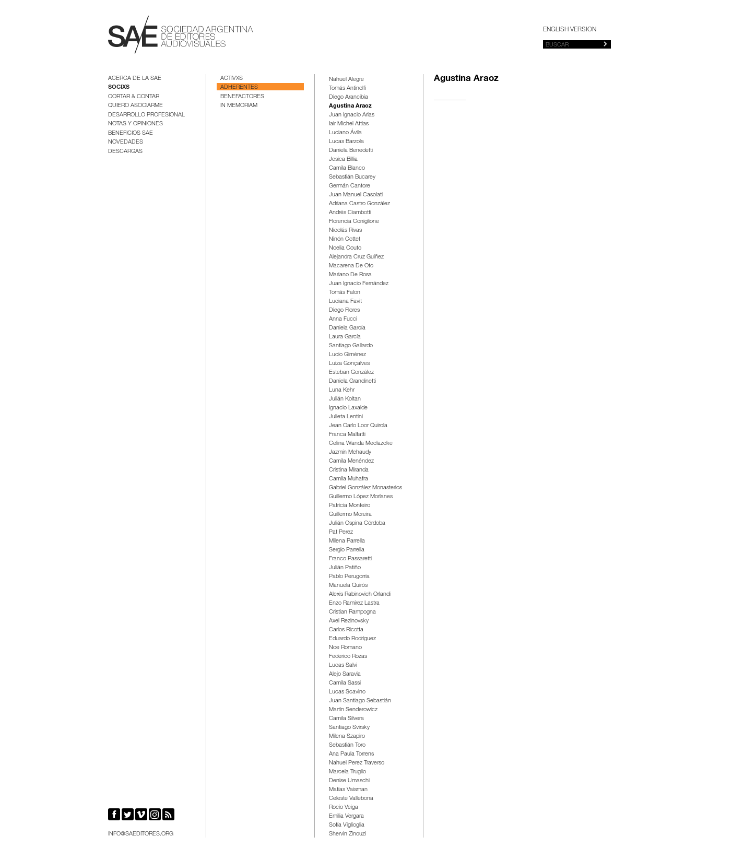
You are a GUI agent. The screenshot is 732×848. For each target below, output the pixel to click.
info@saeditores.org (140, 834)
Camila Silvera (346, 719)
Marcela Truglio (347, 772)
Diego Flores (344, 310)
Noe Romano (345, 648)
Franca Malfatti (347, 435)
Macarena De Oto (351, 266)
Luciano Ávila (345, 133)
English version (569, 30)
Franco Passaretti (350, 559)
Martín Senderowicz (353, 710)
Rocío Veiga (343, 807)
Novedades (125, 142)
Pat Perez (341, 532)
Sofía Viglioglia (346, 825)
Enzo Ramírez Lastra (354, 603)
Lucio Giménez (347, 355)
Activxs (231, 78)
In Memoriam (238, 106)
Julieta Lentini (346, 417)
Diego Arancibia (348, 97)
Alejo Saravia (345, 674)
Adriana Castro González (359, 204)
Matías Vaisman (348, 790)
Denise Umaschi (349, 781)
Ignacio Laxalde (348, 408)
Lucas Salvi (343, 665)
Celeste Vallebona (351, 799)
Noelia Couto (345, 248)
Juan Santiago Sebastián (360, 701)
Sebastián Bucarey (352, 177)
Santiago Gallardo (351, 346)
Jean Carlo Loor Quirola (358, 426)
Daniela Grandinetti (352, 381)
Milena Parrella (347, 541)
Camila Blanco (347, 168)
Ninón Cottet (344, 239)
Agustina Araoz (350, 106)
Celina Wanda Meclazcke (361, 443)
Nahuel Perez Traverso (356, 763)
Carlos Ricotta (346, 630)
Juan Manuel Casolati (356, 195)
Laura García (345, 337)
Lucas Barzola (346, 142)
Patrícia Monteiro (349, 506)
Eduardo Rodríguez (352, 639)
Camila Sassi (345, 683)
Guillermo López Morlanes (361, 497)
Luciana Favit (345, 301)
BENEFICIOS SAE (130, 133)
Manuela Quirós (348, 585)
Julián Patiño (345, 568)
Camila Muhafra (348, 479)
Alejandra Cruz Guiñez (356, 257)
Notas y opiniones (135, 124)
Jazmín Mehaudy (350, 452)
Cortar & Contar (133, 97)
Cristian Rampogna (352, 612)
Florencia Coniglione (354, 222)
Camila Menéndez (351, 461)
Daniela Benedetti (351, 151)
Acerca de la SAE (134, 78)
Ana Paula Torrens (351, 754)
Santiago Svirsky (349, 728)
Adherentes (239, 87)
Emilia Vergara (346, 816)
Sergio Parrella (346, 550)
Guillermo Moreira (350, 514)
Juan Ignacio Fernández (358, 284)
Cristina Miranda (349, 470)
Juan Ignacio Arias (351, 115)
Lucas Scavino (347, 692)
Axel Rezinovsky (349, 621)
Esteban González (351, 372)
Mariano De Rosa (350, 275)
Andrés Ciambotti (350, 213)
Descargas (125, 152)
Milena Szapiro (347, 736)
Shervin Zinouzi (347, 834)
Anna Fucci (343, 319)
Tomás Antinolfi (347, 88)
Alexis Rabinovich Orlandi (360, 594)
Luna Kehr (342, 390)
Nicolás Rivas (345, 230)
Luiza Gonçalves (349, 364)
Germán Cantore (349, 186)
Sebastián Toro (347, 745)
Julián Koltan (345, 399)
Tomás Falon (344, 293)
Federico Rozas (348, 656)
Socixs (118, 87)
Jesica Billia (343, 159)
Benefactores (242, 97)
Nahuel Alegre (346, 80)
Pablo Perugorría (349, 577)
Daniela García (347, 328)
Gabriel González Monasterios (365, 488)
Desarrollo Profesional (146, 115)
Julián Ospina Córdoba (357, 523)
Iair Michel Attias (349, 124)
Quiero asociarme (135, 106)
